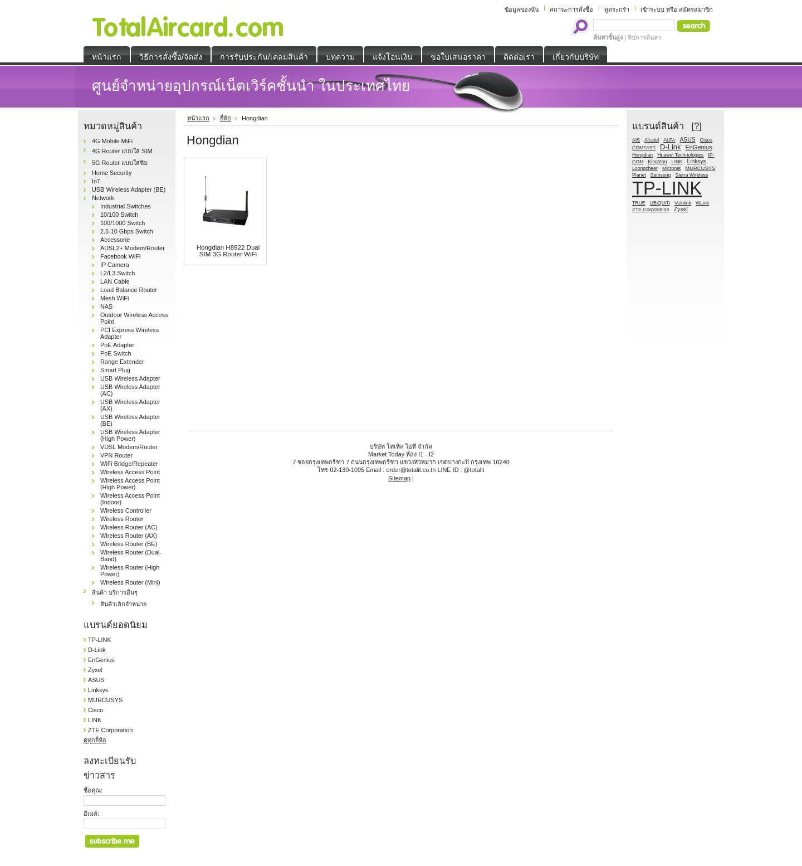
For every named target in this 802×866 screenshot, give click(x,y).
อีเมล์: (91, 813)
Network (103, 197)
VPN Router (116, 455)
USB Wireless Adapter (130, 378)
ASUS (96, 680)
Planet (639, 175)
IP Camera (114, 264)
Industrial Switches (125, 206)
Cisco (95, 710)
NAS (106, 306)
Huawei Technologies (680, 155)
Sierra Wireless (691, 175)
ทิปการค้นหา (644, 37)
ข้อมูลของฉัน (522, 9)
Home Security (111, 172)
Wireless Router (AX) (128, 535)
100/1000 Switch (122, 223)
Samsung (661, 175)
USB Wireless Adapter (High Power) (130, 435)
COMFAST (644, 147)
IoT (96, 181)
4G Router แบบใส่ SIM (122, 151)
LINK (94, 720)
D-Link (96, 649)
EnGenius (101, 659)
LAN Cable (115, 281)
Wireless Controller (125, 510)
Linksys (98, 690)
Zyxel (95, 669)
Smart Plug (115, 370)
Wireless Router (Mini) (130, 582)
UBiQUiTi (660, 203)
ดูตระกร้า (616, 9)
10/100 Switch (119, 214)
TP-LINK (99, 639)
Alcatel (651, 140)
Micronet (671, 168)
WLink (702, 203)
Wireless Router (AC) (129, 527)
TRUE (638, 203)
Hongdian (642, 155)
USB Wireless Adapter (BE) (128, 189)
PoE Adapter (117, 345)
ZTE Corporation (110, 730)
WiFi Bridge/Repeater (129, 463)
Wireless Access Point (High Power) (130, 483)
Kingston (657, 161)
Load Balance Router (128, 289)
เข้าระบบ (652, 9)
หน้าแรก (198, 118)
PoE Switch (115, 353)
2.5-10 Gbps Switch (126, 231)
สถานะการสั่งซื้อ (571, 9)
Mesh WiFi (114, 298)
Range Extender (122, 361)
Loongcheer (645, 168)
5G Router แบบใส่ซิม (120, 162)
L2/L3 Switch (117, 273)
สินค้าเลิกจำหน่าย (123, 604)
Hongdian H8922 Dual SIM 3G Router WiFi (228, 250)
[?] (697, 126)
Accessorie (115, 239)
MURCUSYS (105, 700)
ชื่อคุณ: (93, 790)
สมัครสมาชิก (696, 9)
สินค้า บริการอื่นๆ (115, 592)
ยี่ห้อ (225, 118)
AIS (636, 140)
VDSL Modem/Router (129, 447)
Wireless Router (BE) (128, 544)
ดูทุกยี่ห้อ (95, 740)
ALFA (669, 140)
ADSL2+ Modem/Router (132, 248)
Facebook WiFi (120, 256)
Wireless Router (121, 518)
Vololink (682, 203)
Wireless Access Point (130, 472)
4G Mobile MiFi (112, 141)
